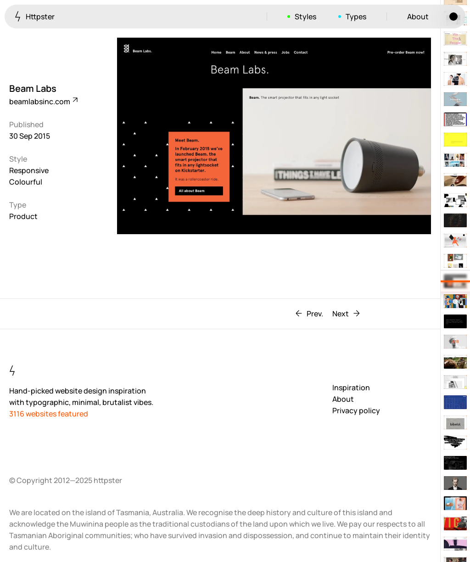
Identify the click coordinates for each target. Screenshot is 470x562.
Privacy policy (356, 410)
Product (23, 216)
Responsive (29, 170)
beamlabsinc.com (43, 101)
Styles (305, 16)
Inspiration (351, 387)
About (418, 16)
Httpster (35, 16)
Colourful (25, 182)
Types (356, 16)
